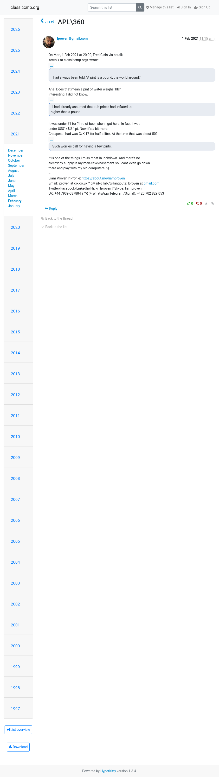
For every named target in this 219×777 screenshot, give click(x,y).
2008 (15, 478)
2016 (15, 311)
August (13, 170)
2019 (15, 248)
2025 (15, 50)
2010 (15, 436)
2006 (15, 520)
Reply (51, 208)
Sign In (184, 7)
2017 (15, 290)
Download (18, 747)
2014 (15, 352)
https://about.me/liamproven (103, 178)
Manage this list (160, 7)
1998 (15, 687)
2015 (15, 332)
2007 (15, 499)
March (13, 196)
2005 (15, 541)
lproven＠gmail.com (72, 38)
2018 (15, 269)
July (11, 176)
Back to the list (53, 227)
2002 (15, 604)
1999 (15, 666)
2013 (15, 373)
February (15, 201)
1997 (15, 708)
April (11, 191)
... (51, 65)
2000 (15, 645)
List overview (18, 730)
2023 (15, 92)
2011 (15, 415)
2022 (15, 113)
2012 (15, 394)
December (16, 150)
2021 (15, 134)
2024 (15, 71)
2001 (15, 625)
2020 (15, 227)
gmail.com (151, 183)
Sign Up (202, 7)
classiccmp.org (25, 7)
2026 (15, 29)
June (12, 181)
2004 (15, 562)
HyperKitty (108, 771)
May (11, 186)
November (16, 155)
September (16, 165)
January (14, 206)
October (14, 160)
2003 (15, 583)
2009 (15, 457)
